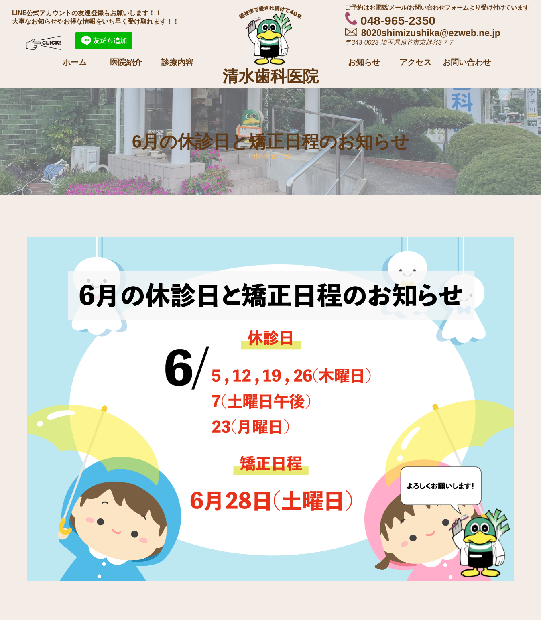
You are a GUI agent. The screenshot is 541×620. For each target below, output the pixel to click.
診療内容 (177, 62)
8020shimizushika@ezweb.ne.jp (422, 33)
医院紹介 (126, 62)
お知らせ (364, 62)
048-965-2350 (390, 20)
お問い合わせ (467, 62)
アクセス (415, 62)
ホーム (75, 62)
